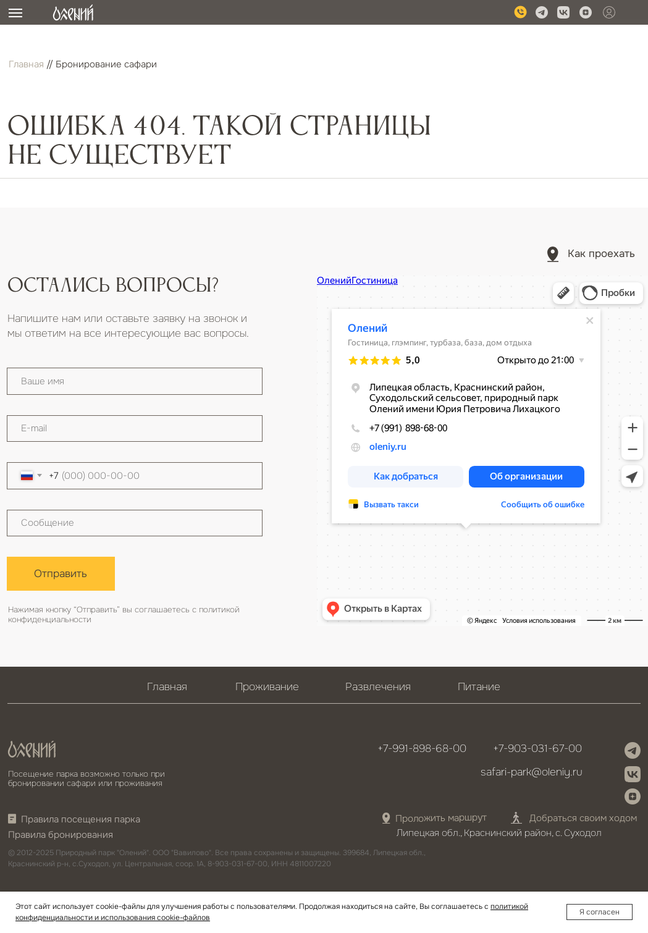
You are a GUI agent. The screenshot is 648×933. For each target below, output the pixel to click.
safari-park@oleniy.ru (532, 772)
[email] (135, 428)
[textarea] (135, 523)
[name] (135, 381)
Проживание (267, 686)
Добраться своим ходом (583, 818)
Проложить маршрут (441, 818)
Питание (479, 686)
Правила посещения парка (80, 819)
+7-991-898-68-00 (421, 748)
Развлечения (378, 686)
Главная (26, 64)
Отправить (60, 573)
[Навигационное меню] (15, 13)
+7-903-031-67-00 (537, 748)
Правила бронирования (60, 835)
